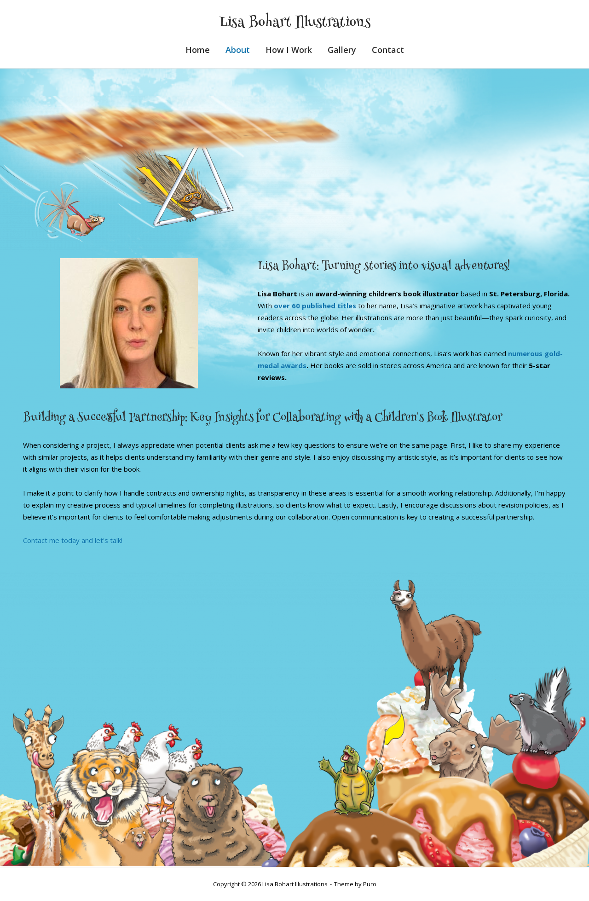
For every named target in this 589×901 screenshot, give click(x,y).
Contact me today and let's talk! (72, 540)
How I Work (289, 49)
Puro (369, 884)
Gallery (342, 49)
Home (197, 49)
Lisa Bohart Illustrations (294, 23)
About (237, 49)
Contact (388, 49)
